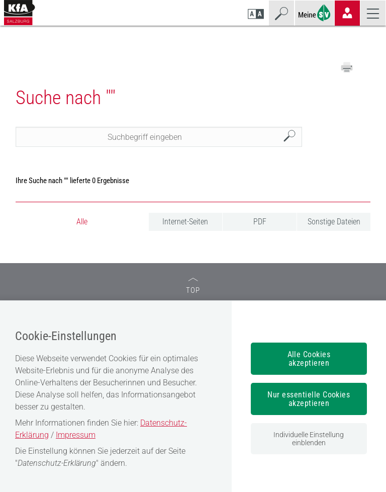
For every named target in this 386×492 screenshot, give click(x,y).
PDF (259, 221)
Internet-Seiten (185, 221)
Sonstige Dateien (334, 221)
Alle (81, 221)
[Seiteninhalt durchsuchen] (159, 137)
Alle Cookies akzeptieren (309, 359)
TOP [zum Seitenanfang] (193, 286)
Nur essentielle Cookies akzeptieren (308, 399)
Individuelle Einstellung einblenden (308, 439)
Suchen (292, 137)
